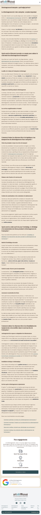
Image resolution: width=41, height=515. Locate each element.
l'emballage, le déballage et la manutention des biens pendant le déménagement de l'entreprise (18, 236)
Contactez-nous (35, 512)
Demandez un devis (20, 472)
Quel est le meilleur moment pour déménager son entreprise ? (19, 427)
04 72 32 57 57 (7, 512)
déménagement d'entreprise (14, 18)
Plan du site (38, 507)
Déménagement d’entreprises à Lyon (14, 507)
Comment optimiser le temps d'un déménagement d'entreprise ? (20, 419)
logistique (33, 39)
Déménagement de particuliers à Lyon (4, 507)
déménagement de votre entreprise (10, 61)
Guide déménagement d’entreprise (24, 507)
